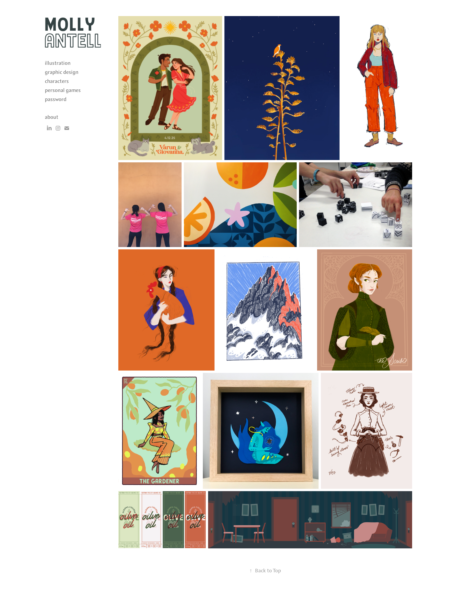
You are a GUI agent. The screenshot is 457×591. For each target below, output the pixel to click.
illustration (58, 63)
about (51, 117)
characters (57, 81)
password (55, 99)
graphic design (61, 72)
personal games (63, 90)
